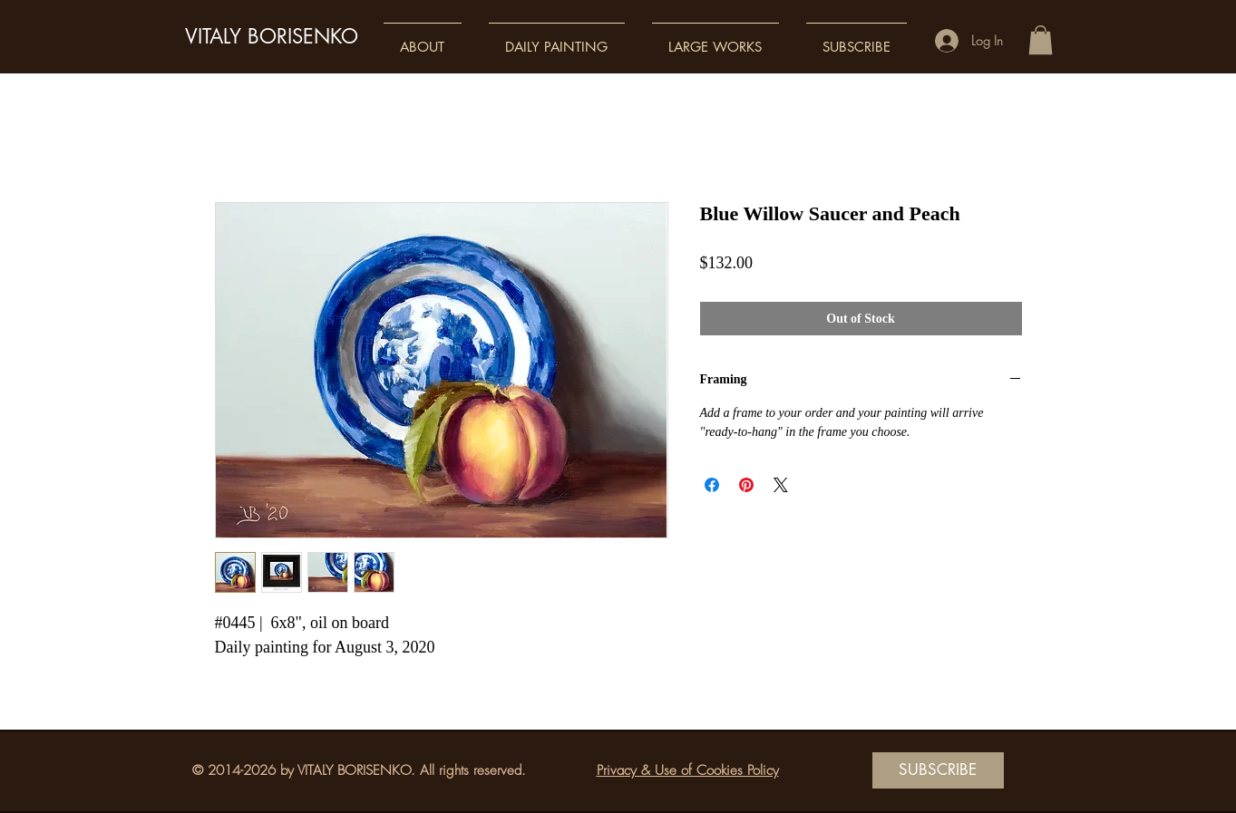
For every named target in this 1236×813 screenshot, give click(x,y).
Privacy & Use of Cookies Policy (688, 770)
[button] (422, 38)
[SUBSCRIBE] (938, 770)
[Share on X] (781, 485)
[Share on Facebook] (712, 485)
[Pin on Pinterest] (746, 485)
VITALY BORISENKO (271, 36)
